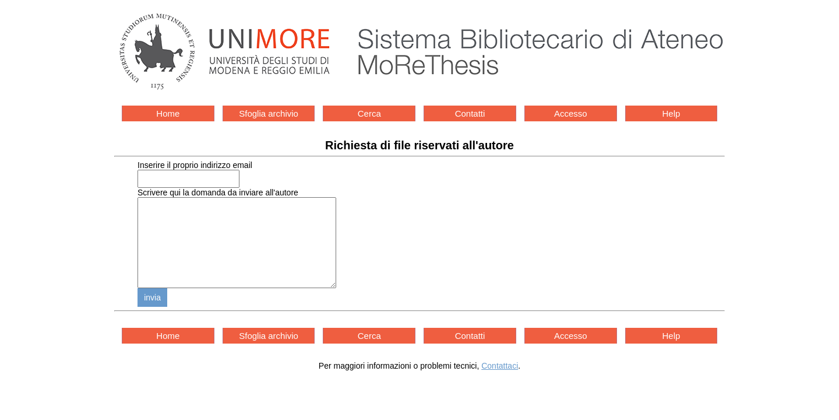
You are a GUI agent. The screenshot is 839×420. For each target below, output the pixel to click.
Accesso (570, 113)
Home (167, 113)
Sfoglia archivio (268, 113)
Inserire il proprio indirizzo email (195, 165)
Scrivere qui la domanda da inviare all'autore (218, 192)
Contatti (470, 113)
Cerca (369, 113)
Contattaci (499, 383)
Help (671, 113)
